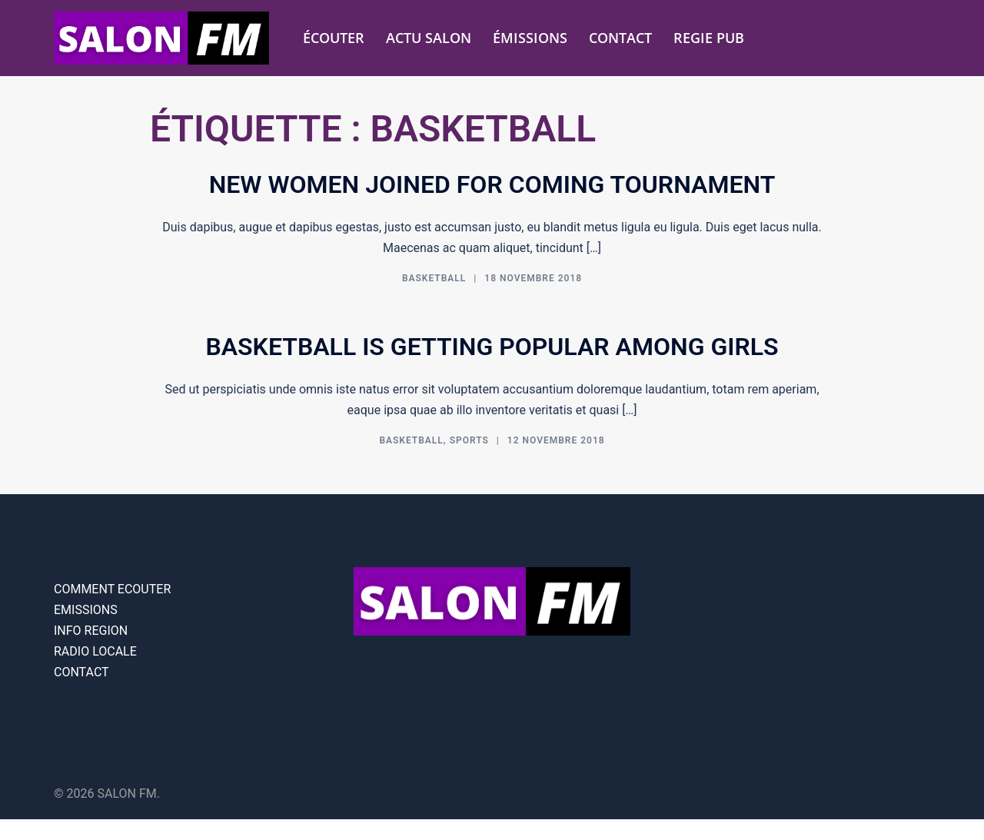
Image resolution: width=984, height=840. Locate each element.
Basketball (434, 278)
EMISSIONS (86, 610)
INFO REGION (91, 630)
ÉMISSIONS (530, 37)
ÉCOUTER (333, 37)
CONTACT (620, 37)
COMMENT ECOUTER (112, 589)
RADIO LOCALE (95, 651)
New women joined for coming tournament (492, 184)
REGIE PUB (708, 37)
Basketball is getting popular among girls (491, 346)
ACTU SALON (428, 37)
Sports (469, 440)
